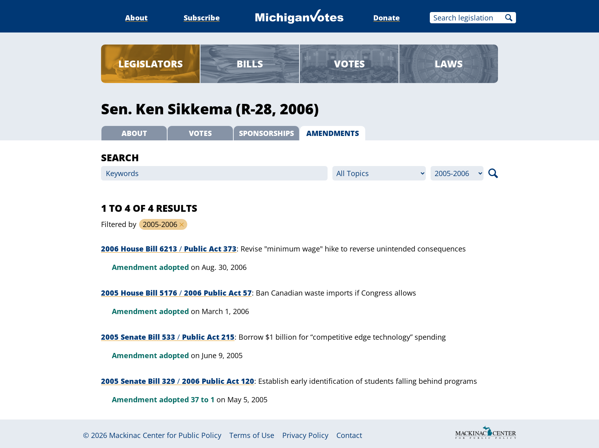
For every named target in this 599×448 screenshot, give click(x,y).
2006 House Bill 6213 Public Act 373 (169, 248)
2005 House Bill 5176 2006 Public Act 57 (176, 293)
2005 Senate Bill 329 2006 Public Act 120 (177, 381)
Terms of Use (251, 435)
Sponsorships (266, 133)
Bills (250, 63)
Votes (349, 63)
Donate (386, 17)
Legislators (150, 63)
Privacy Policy (305, 435)
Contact (349, 435)
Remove (181, 224)
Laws (449, 63)
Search (509, 17)
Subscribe (202, 17)
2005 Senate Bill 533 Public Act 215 (168, 337)
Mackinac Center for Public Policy (165, 435)
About (136, 17)
